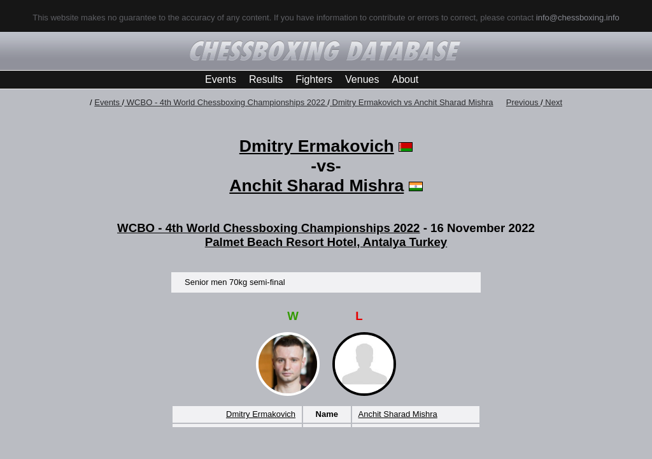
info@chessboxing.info (578, 17)
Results (266, 79)
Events (220, 79)
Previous (523, 102)
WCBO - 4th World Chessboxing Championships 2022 (225, 102)
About (405, 79)
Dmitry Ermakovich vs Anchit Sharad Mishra (411, 102)
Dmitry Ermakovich (316, 146)
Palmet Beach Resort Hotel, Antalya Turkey (326, 242)
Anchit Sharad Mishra (316, 185)
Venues (362, 79)
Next (552, 102)
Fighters (313, 79)
